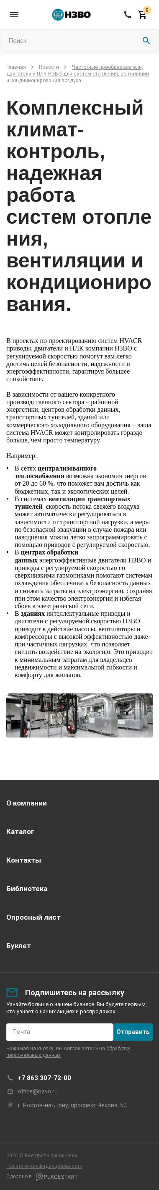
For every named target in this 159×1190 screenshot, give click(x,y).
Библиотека (26, 888)
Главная (16, 67)
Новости (49, 67)
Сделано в (42, 1177)
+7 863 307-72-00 (44, 1078)
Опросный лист (33, 917)
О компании (26, 803)
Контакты (23, 860)
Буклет (18, 946)
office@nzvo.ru (38, 1091)
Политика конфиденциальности (44, 1166)
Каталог (20, 831)
